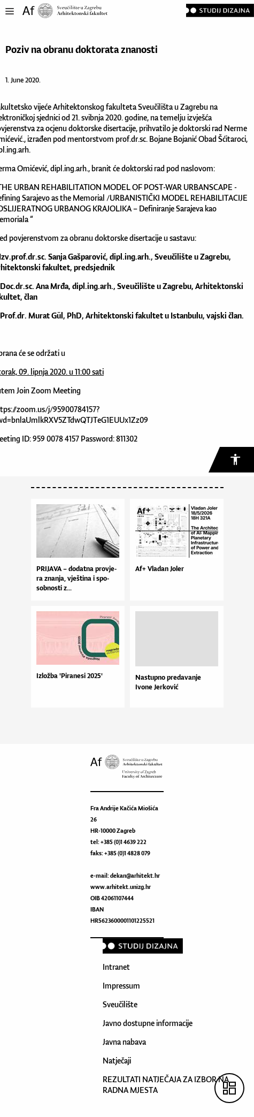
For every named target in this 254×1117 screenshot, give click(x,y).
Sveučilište (120, 1004)
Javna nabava (124, 1042)
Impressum (121, 986)
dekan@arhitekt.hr (135, 875)
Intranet (116, 967)
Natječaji (117, 1060)
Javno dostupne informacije (148, 1023)
